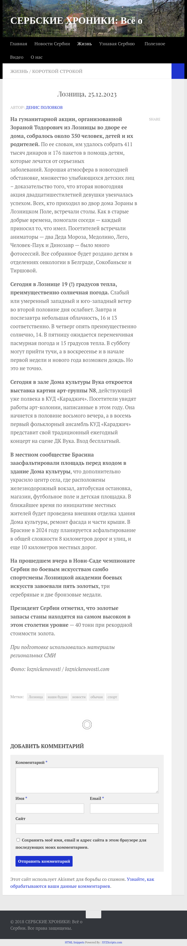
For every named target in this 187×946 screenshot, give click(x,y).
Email (97, 798)
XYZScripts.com (112, 942)
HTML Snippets (74, 942)
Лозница (36, 697)
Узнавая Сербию (117, 43)
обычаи (96, 697)
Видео (17, 57)
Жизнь (84, 43)
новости (79, 697)
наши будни (57, 697)
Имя (21, 798)
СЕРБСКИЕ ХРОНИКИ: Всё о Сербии (76, 31)
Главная (18, 43)
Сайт (20, 818)
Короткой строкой (57, 71)
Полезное (155, 43)
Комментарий (31, 762)
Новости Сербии (52, 43)
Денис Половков (44, 107)
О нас (37, 57)
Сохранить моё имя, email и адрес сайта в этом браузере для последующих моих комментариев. (80, 843)
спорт (112, 697)
